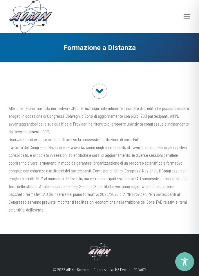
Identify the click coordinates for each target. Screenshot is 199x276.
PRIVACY (140, 269)
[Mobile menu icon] (186, 16)
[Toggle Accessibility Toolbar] (185, 262)
